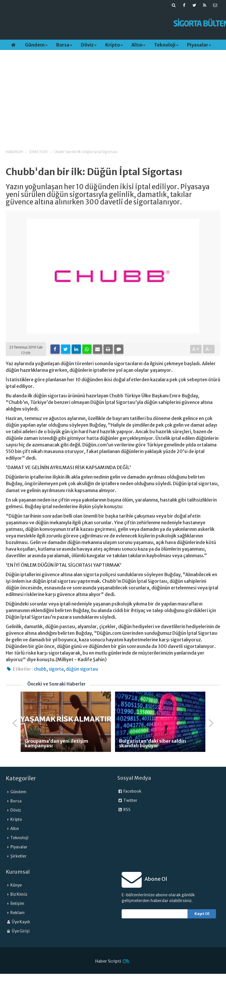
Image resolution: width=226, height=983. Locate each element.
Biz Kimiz (18, 894)
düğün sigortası (82, 669)
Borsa (64, 45)
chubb (40, 669)
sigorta (56, 669)
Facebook (129, 791)
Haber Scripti (108, 961)
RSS (123, 809)
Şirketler (18, 856)
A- (209, 349)
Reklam (17, 912)
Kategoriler (21, 778)
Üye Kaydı (18, 922)
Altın (138, 45)
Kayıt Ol (201, 913)
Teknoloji (166, 45)
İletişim (17, 903)
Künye (16, 885)
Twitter (127, 800)
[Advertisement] (105, 23)
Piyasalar (199, 45)
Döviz (89, 45)
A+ (196, 349)
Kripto (114, 45)
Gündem (36, 45)
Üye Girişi (18, 931)
